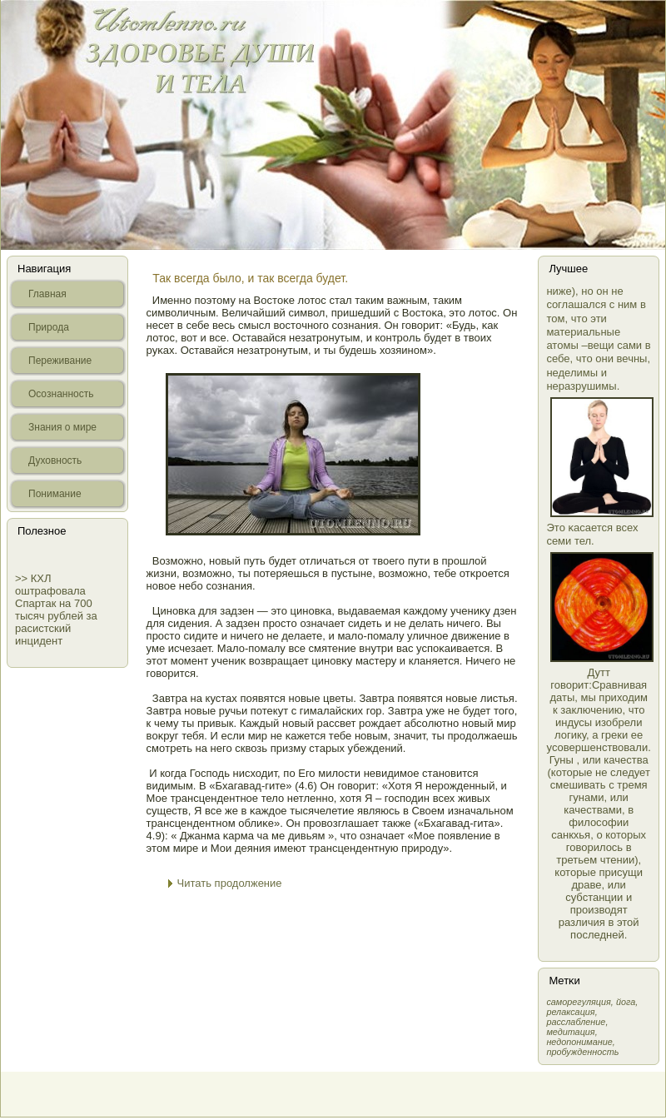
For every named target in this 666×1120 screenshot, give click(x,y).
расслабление (575, 1022)
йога (625, 1002)
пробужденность (582, 1052)
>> (23, 578)
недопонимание (579, 1042)
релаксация (570, 1012)
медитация (570, 1032)
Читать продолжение (229, 883)
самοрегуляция (578, 1002)
